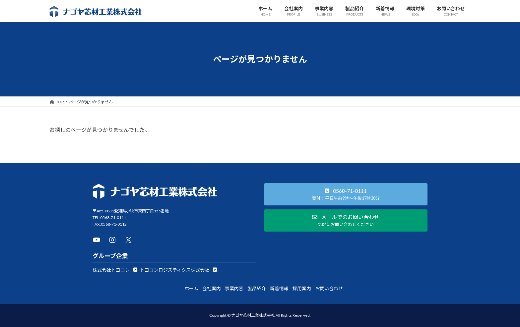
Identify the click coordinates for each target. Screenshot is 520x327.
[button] (115, 270)
